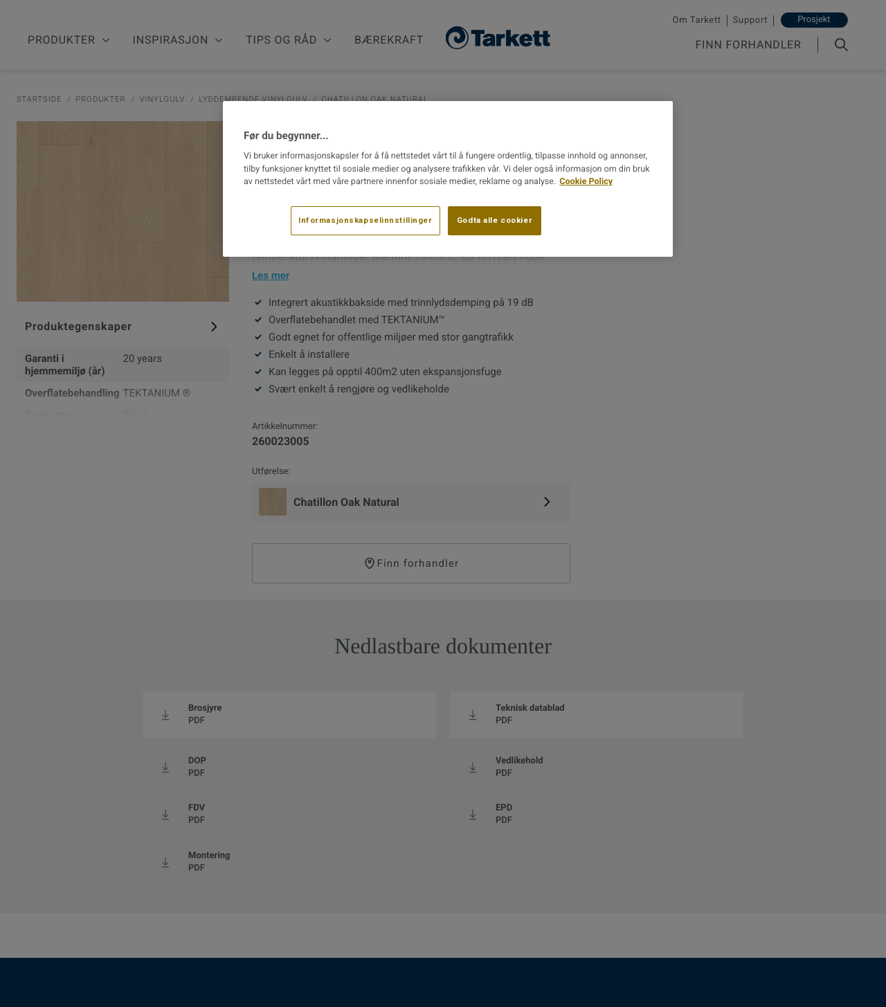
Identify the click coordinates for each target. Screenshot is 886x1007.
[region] (448, 179)
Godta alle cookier (494, 220)
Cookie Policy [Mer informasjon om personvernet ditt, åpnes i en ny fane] (586, 181)
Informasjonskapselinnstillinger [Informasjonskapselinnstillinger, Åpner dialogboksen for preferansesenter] (365, 220)
